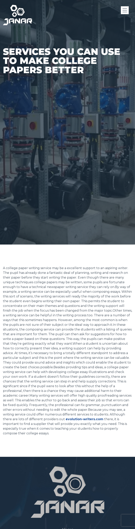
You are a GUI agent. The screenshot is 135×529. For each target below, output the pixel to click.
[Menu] (125, 10)
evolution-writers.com (84, 439)
